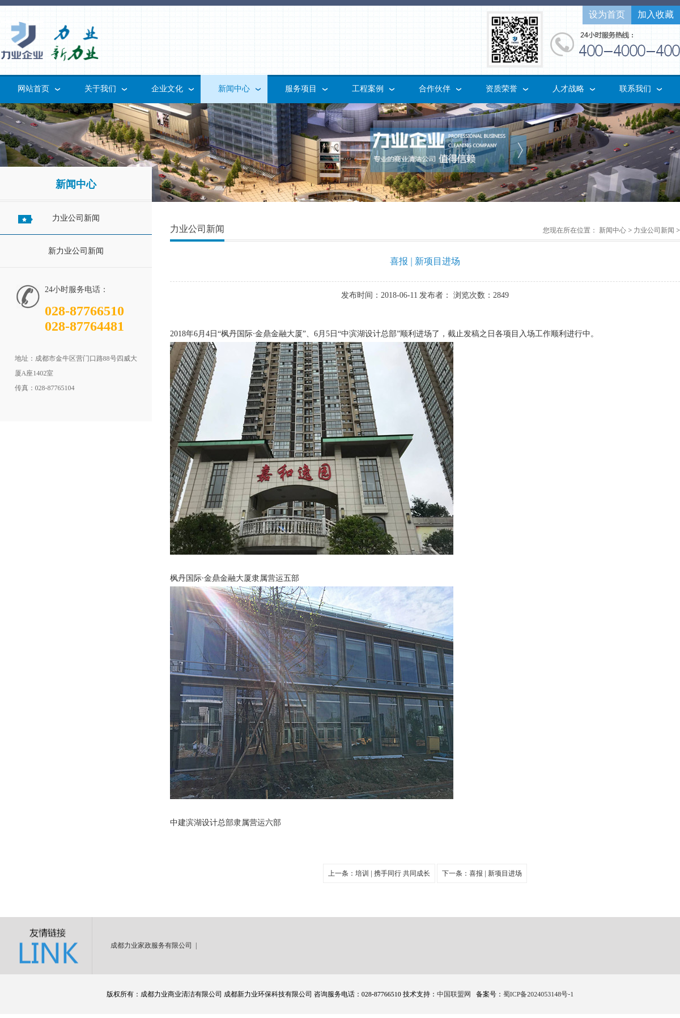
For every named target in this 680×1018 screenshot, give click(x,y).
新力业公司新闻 (76, 251)
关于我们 (100, 89)
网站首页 (33, 89)
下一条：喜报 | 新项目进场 (481, 873)
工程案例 (368, 89)
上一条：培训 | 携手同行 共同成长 (379, 873)
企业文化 (167, 89)
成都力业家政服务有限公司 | (155, 945)
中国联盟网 (454, 994)
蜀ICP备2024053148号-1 (538, 994)
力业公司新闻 (76, 218)
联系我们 (635, 89)
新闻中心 (234, 89)
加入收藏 (656, 14)
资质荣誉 (501, 89)
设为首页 (607, 14)
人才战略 (568, 89)
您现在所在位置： (570, 230)
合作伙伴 (434, 89)
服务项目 (301, 89)
